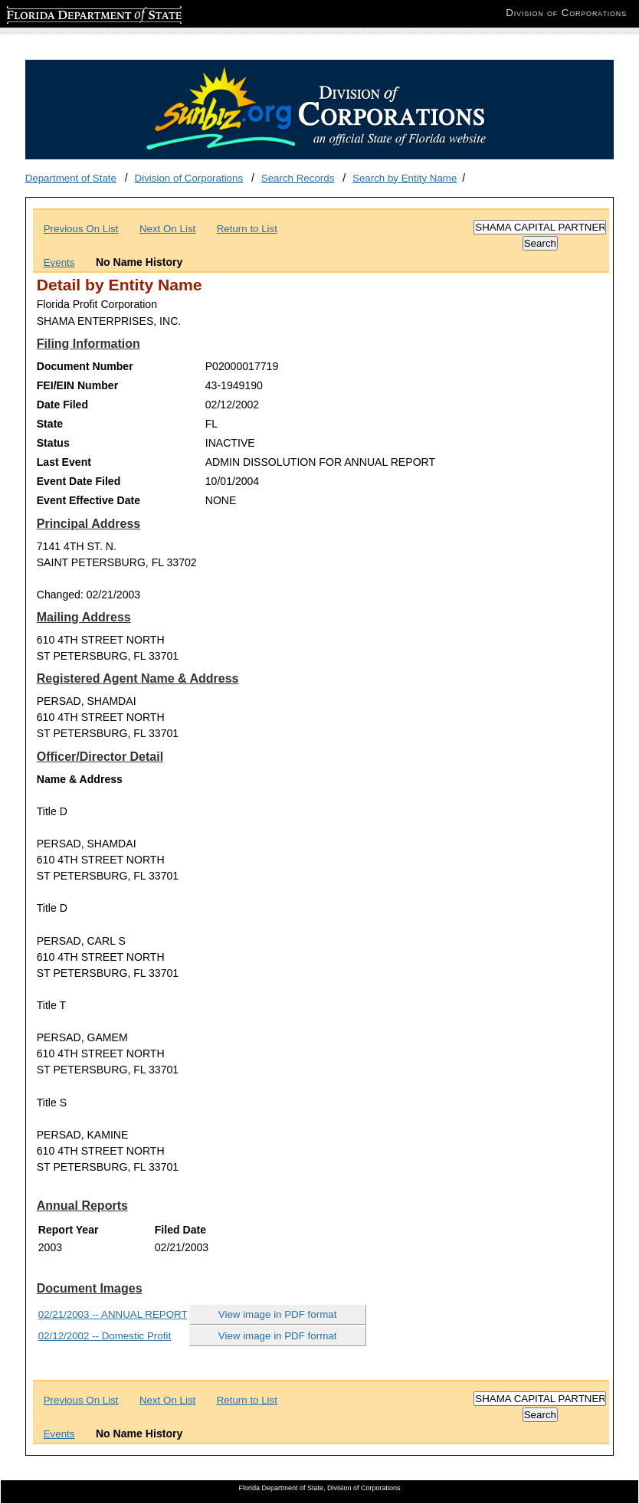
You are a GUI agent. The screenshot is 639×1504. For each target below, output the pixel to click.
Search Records (298, 178)
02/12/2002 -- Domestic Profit (104, 1336)
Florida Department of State (69, 12)
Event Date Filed (79, 481)
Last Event (64, 462)
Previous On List (81, 228)
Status (53, 443)
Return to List (247, 228)
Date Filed (62, 404)
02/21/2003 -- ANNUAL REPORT (113, 1314)
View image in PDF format (277, 1314)
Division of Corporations (189, 178)
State (50, 424)
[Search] (540, 227)
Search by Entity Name (404, 178)
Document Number (85, 366)
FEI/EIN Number (77, 385)
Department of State (70, 178)
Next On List (167, 228)
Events (59, 262)
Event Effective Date (88, 500)
